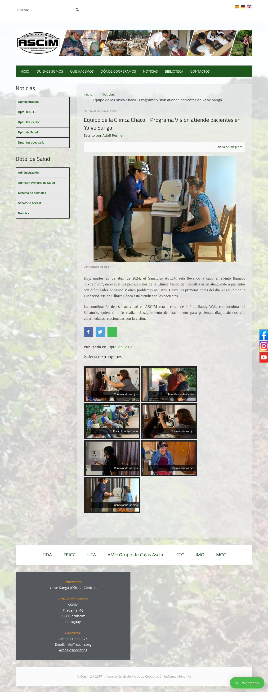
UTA (91, 555)
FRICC (69, 555)
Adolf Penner (113, 135)
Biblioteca (174, 71)
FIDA (47, 555)
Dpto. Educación (29, 122)
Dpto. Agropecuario (31, 142)
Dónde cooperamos (118, 71)
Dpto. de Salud (120, 346)
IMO (200, 555)
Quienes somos (49, 71)
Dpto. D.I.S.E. (27, 112)
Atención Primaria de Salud (36, 182)
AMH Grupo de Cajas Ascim (136, 555)
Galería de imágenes (228, 147)
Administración (28, 102)
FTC (180, 555)
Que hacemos (82, 71)
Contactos (200, 71)
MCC (221, 555)
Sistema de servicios (32, 193)
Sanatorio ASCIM (29, 203)
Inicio (24, 71)
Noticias (150, 71)
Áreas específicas (73, 650)
